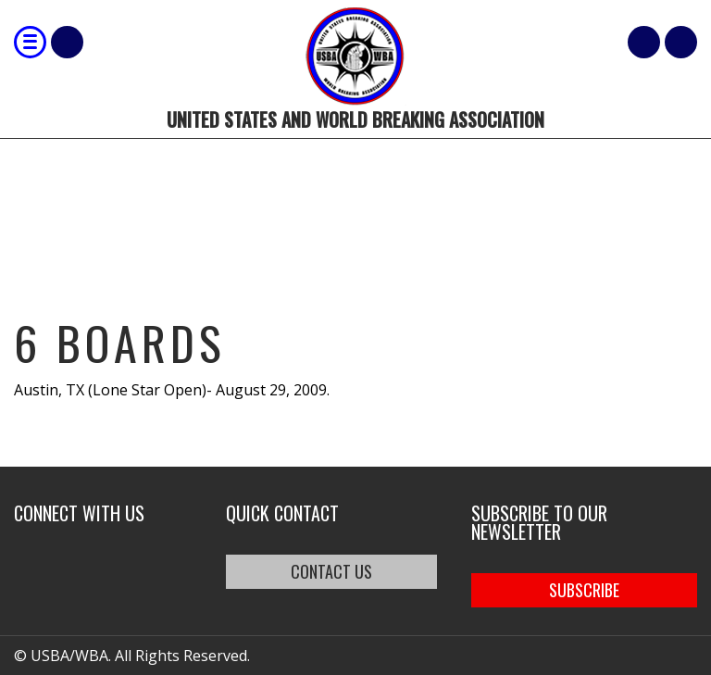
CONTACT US (331, 571)
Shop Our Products (67, 42)
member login (681, 42)
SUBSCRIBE (584, 590)
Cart (644, 42)
